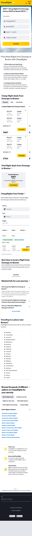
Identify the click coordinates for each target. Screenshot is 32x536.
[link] (13, 185)
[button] (16, 21)
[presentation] (27, 11)
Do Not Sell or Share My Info (16, 507)
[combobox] (7, 16)
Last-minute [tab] (19, 102)
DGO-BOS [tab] (16, 274)
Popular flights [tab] (24, 404)
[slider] (3, 225)
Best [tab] (12, 102)
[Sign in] (26, 3)
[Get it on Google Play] (12, 516)
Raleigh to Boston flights (8, 425)
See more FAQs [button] (16, 311)
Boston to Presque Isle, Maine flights (12, 427)
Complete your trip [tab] (21, 397)
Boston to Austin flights (8, 435)
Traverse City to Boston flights (10, 420)
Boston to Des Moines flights (9, 432)
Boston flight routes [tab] (8, 397)
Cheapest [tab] (5, 102)
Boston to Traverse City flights (10, 430)
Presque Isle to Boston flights (10, 418)
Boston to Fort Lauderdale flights (11, 437)
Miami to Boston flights (8, 423)
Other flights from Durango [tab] (10, 404)
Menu (29, 3)
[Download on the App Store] (19, 516)
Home (15, 489)
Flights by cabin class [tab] (8, 401)
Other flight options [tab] (22, 401)
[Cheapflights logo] (6, 2)
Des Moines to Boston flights (9, 413)
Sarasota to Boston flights (9, 415)
